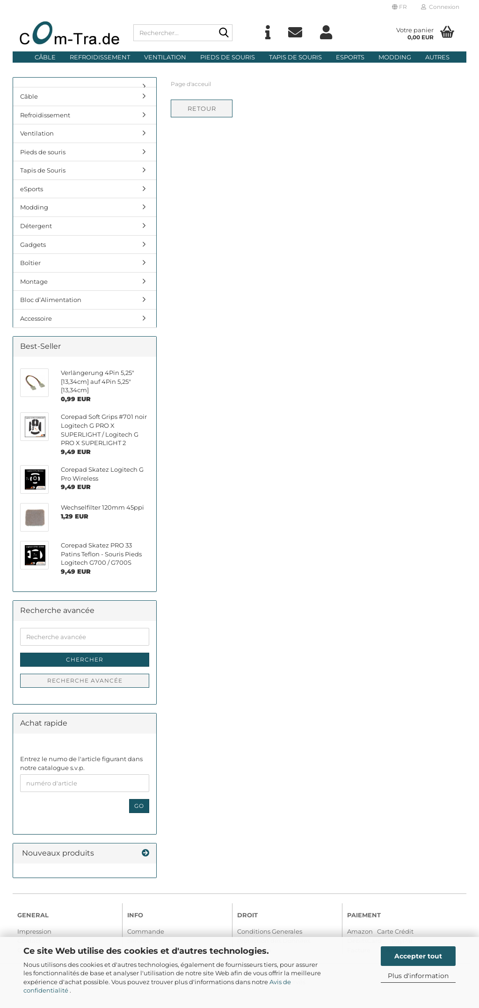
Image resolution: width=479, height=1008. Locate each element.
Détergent (36, 226)
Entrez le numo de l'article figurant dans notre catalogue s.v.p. (81, 763)
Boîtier (30, 262)
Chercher (84, 659)
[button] (399, 7)
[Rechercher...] (223, 33)
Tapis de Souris (295, 57)
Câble (45, 57)
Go (139, 805)
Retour (202, 108)
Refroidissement (100, 57)
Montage (34, 281)
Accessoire (36, 318)
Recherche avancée (85, 680)
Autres (437, 57)
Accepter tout (418, 956)
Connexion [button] (440, 6)
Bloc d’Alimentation (50, 299)
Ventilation (165, 57)
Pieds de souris (227, 57)
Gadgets (33, 244)
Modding (394, 57)
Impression (34, 931)
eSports (350, 57)
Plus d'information (418, 976)
